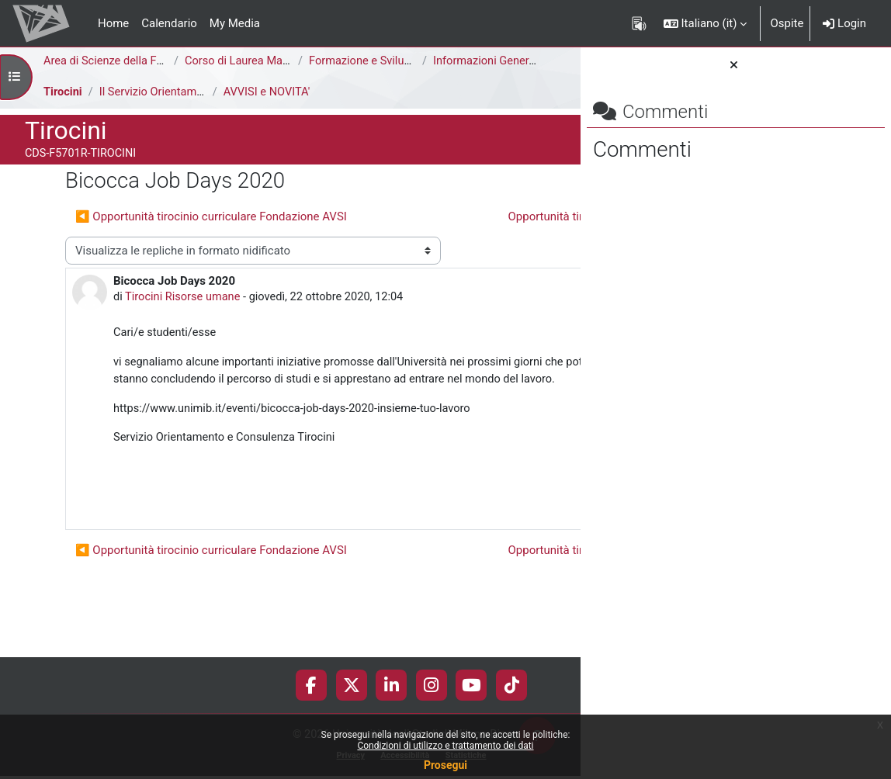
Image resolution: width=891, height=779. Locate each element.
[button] (706, 23)
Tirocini (63, 92)
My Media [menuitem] (235, 23)
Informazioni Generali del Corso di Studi (535, 61)
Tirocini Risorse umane (185, 326)
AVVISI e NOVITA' (269, 92)
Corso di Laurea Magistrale (254, 61)
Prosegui (445, 765)
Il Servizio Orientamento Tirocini (182, 92)
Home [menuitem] (113, 23)
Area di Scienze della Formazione (128, 61)
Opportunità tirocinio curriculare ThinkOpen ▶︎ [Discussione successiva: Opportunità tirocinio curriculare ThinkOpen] (385, 244)
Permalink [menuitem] (469, 555)
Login (844, 23)
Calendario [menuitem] (169, 23)
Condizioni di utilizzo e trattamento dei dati (445, 745)
